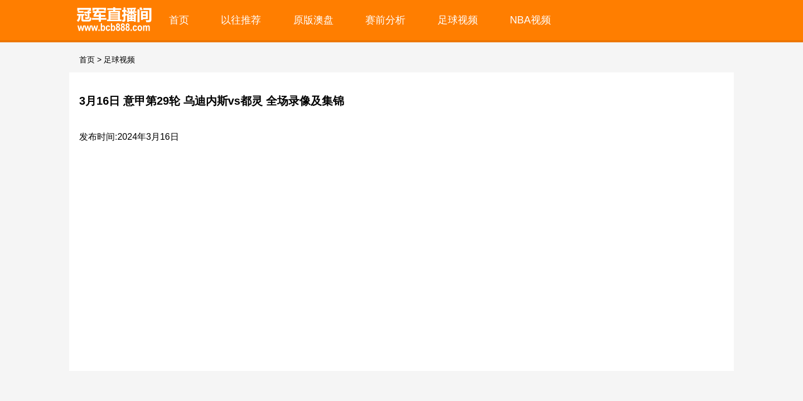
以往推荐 (241, 20)
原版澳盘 (313, 20)
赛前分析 (385, 20)
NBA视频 (530, 20)
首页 (179, 20)
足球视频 (458, 20)
